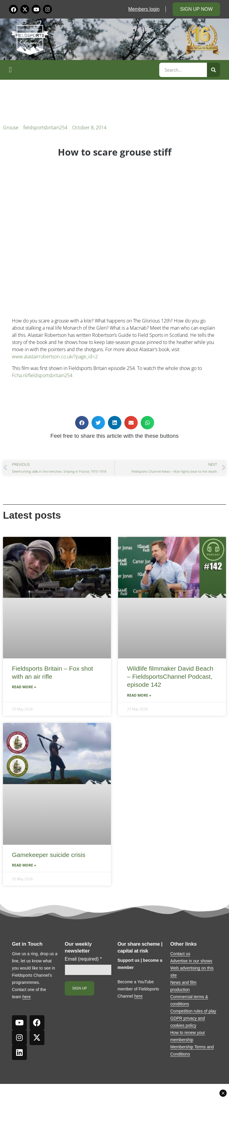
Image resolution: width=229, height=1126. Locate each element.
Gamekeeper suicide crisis (48, 854)
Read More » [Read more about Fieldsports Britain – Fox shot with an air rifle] (24, 686)
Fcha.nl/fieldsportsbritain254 (42, 375)
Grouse (10, 127)
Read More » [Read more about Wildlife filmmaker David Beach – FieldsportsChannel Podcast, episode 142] (139, 695)
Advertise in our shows (191, 960)
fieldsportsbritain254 (45, 127)
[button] (83, 70)
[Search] (213, 70)
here (26, 996)
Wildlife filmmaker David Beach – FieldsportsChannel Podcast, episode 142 (170, 676)
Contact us (180, 953)
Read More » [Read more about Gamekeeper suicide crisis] (24, 865)
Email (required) (83, 959)
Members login (144, 9)
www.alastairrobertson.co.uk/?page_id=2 (55, 356)
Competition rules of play (193, 1011)
